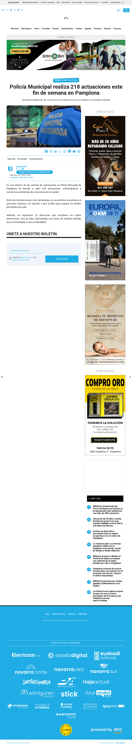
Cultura (79, 28)
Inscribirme (62, 259)
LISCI (58, 2)
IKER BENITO (65, 2)
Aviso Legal (47, 620)
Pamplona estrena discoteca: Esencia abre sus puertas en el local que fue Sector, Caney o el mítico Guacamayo (105, 572)
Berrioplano (26, 28)
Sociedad (46, 28)
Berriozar (15, 28)
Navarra (107, 28)
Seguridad (67, 620)
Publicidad (82, 614)
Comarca (98, 28)
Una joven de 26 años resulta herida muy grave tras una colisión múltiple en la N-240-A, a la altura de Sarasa (105, 522)
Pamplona (11, 159)
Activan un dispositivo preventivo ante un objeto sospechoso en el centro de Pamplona (103, 534)
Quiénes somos (58, 614)
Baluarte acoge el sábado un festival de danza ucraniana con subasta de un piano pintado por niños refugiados (104, 559)
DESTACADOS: (13, 2)
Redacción (21, 167)
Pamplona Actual (66, 80)
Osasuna (117, 28)
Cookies (57, 620)
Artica (36, 28)
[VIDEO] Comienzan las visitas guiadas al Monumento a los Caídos (104, 583)
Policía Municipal (36, 159)
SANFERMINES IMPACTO (30, 2)
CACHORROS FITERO (91, 2)
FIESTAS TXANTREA (48, 2)
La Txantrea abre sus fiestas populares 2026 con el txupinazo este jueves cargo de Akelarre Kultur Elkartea (104, 547)
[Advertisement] (105, 475)
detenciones (22, 159)
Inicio (47, 614)
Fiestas (55, 28)
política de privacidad (21, 260)
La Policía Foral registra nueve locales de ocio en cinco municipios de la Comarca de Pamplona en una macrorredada (105, 596)
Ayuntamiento (67, 28)
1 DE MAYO (104, 2)
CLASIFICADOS (115, 2)
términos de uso (28, 257)
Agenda (88, 28)
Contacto (71, 614)
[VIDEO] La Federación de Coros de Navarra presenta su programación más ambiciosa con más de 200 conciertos (105, 509)
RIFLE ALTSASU (77, 2)
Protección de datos (81, 620)
